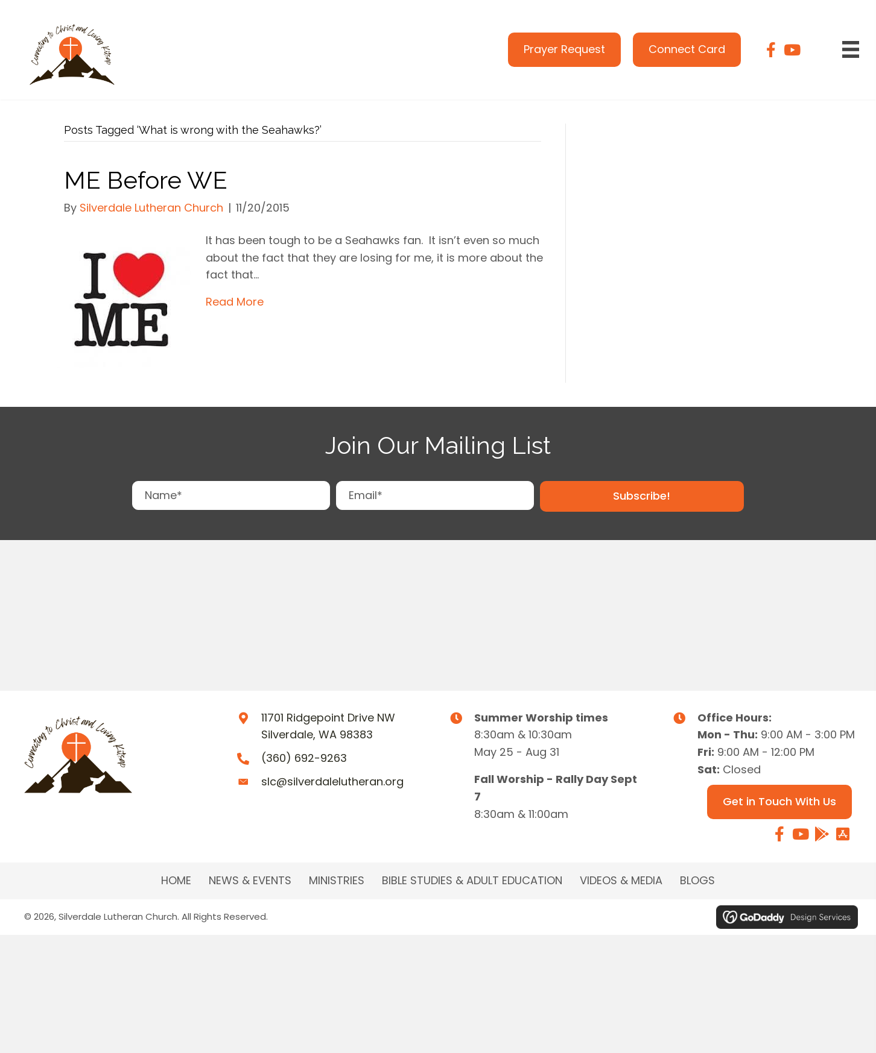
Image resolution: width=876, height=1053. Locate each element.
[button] (642, 496)
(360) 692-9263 (304, 757)
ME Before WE (145, 180)
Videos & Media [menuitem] (621, 880)
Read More (235, 301)
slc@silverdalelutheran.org (332, 781)
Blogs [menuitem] (697, 880)
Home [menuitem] (176, 880)
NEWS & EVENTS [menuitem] (250, 880)
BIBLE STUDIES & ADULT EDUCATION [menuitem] (472, 880)
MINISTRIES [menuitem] (336, 880)
